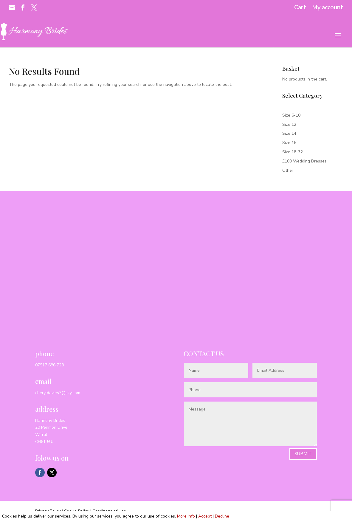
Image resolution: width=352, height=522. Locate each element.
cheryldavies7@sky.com (57, 393)
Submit (303, 454)
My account (327, 7)
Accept (205, 516)
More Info (186, 516)
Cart (300, 7)
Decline (222, 516)
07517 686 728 (49, 365)
